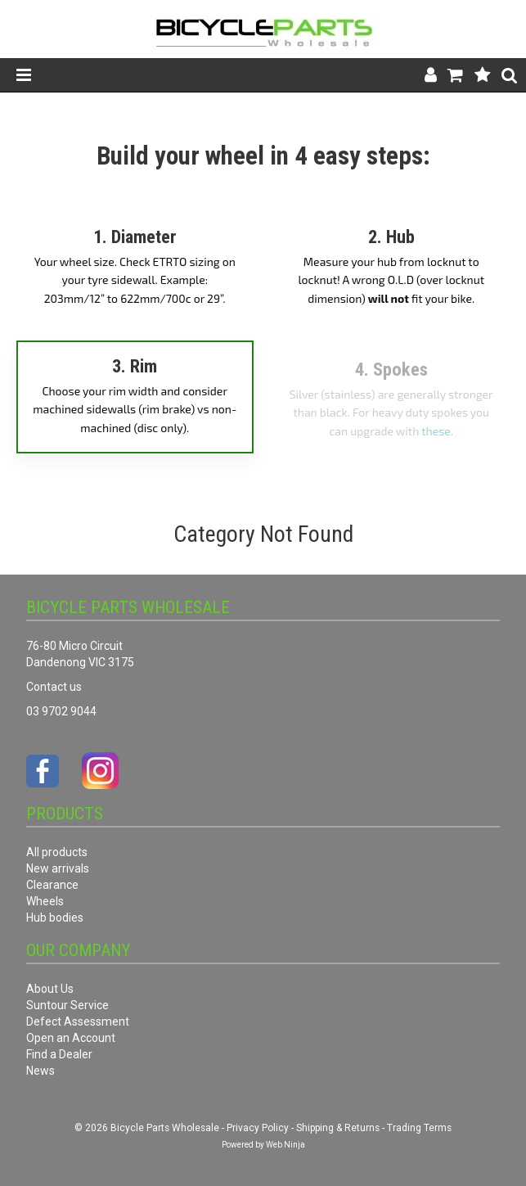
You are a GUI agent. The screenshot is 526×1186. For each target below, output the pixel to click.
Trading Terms (419, 1128)
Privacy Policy (258, 1128)
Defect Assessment (77, 1021)
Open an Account (70, 1037)
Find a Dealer (59, 1054)
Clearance (52, 884)
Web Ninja (285, 1144)
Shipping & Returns (338, 1128)
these (436, 431)
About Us (50, 988)
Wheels (45, 901)
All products (57, 852)
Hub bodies (54, 917)
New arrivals (57, 868)
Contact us (54, 686)
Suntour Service (67, 1005)
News (40, 1070)
